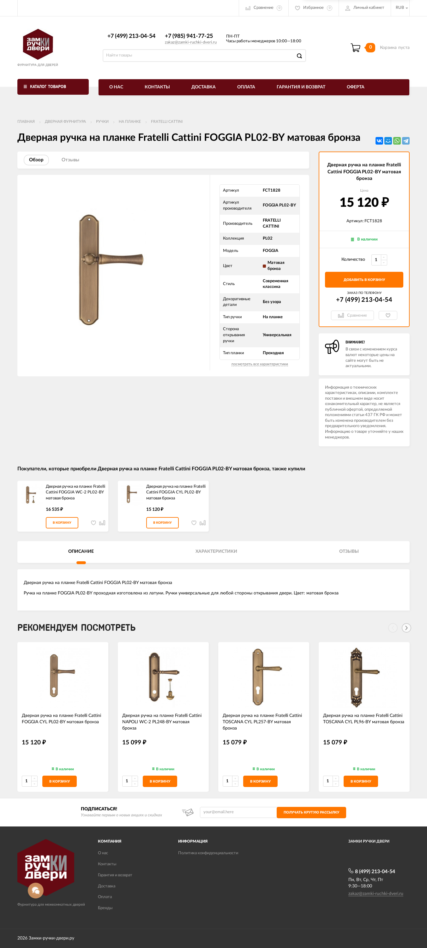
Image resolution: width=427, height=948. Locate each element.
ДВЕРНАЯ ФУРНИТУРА (65, 121)
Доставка (203, 87)
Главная (26, 121)
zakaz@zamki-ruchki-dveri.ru (191, 42)
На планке (130, 121)
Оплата (246, 87)
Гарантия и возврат (301, 87)
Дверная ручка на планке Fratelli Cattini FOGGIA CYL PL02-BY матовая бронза (176, 492)
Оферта (355, 87)
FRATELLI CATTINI (167, 121)
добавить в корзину (364, 280)
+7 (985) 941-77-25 (189, 36)
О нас (116, 87)
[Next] (406, 628)
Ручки (102, 121)
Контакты (157, 87)
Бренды (105, 908)
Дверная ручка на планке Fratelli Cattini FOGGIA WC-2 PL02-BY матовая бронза (75, 492)
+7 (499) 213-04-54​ (131, 36)
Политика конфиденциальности (208, 853)
